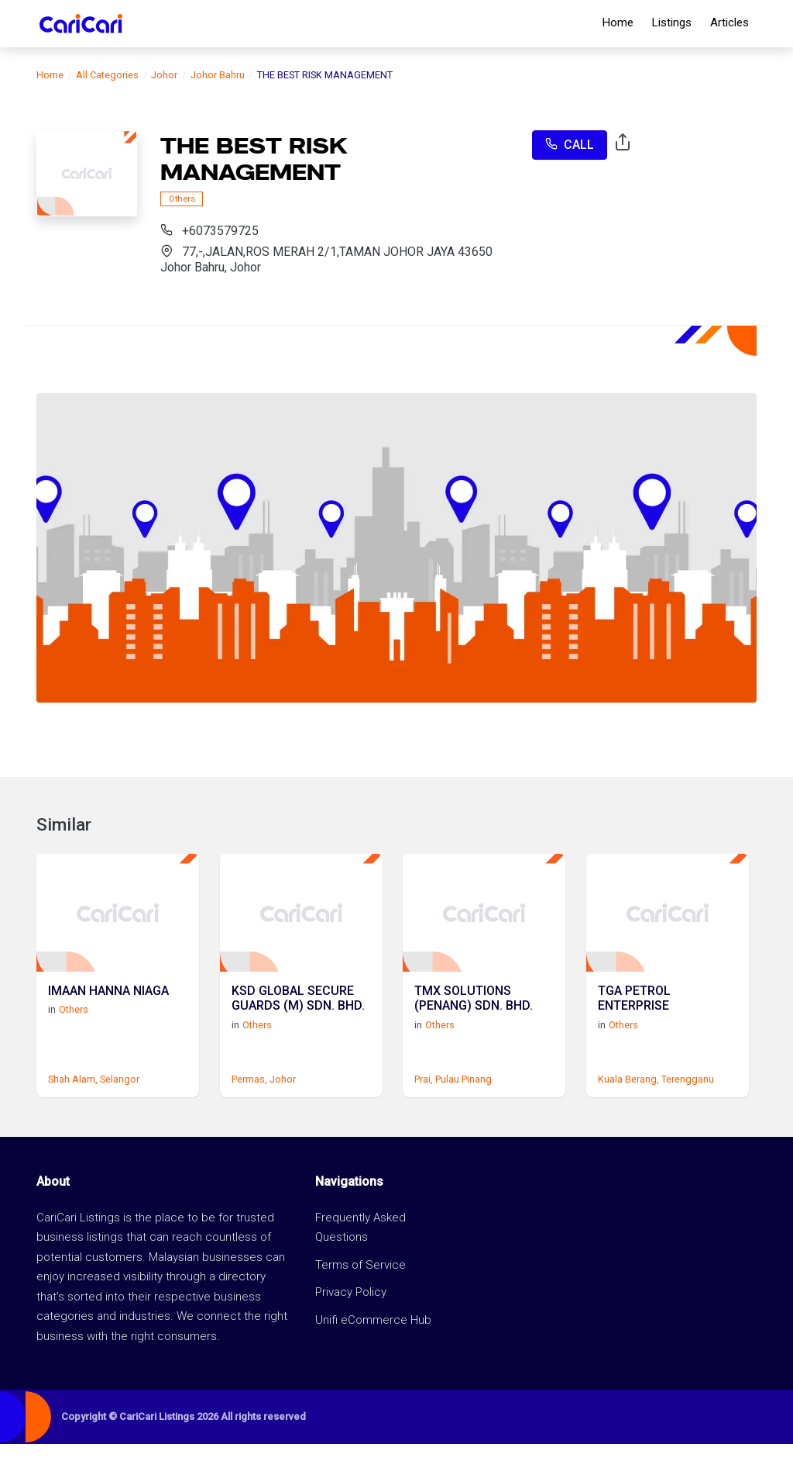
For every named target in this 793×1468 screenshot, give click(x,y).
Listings (672, 22)
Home (617, 22)
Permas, (249, 1103)
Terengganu (687, 1103)
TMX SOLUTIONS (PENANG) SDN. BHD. (473, 1018)
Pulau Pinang (463, 1103)
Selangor (119, 1103)
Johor (164, 75)
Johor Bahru (218, 75)
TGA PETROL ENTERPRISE (634, 1018)
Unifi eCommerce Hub (373, 1343)
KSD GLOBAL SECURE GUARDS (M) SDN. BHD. (298, 1018)
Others (182, 199)
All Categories (107, 75)
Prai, (423, 1103)
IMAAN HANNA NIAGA (108, 1010)
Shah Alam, (73, 1103)
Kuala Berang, (628, 1103)
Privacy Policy (350, 1316)
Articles (729, 22)
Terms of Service (360, 1288)
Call (569, 144)
